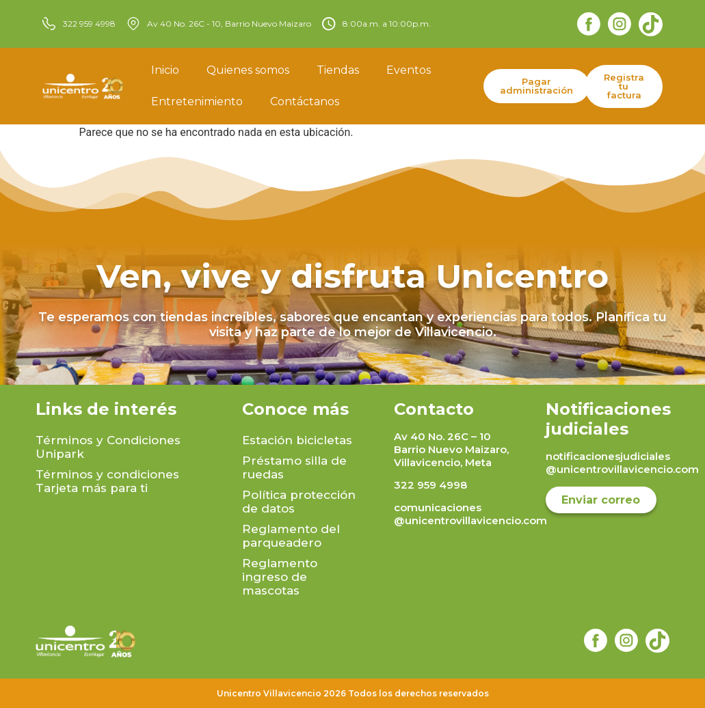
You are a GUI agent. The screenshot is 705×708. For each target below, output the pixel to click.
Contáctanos (304, 101)
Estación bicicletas (297, 440)
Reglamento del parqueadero (291, 535)
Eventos (408, 70)
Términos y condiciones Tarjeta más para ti (107, 481)
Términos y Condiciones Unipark (108, 447)
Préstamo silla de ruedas (294, 467)
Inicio (165, 70)
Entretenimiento (197, 101)
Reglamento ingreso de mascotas (279, 576)
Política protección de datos (299, 501)
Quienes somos (248, 70)
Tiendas (338, 70)
